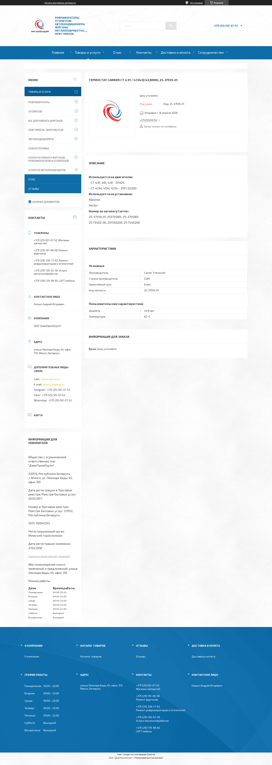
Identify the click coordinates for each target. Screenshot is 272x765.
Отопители (35, 111)
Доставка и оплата (175, 52)
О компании (32, 656)
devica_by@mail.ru (54, 384)
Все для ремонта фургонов (45, 120)
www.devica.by (50, 379)
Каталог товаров (90, 656)
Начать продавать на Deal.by (60, 2)
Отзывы (33, 188)
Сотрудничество (211, 52)
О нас (117, 52)
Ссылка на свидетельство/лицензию (49, 556)
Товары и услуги (87, 52)
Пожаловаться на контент (149, 757)
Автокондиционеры (41, 139)
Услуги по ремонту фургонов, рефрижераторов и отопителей (48, 159)
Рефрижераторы (39, 102)
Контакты (143, 52)
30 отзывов (196, 2)
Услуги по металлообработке (47, 170)
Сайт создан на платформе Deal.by (136, 754)
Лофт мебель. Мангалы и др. (46, 129)
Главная (58, 52)
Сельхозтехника (38, 148)
